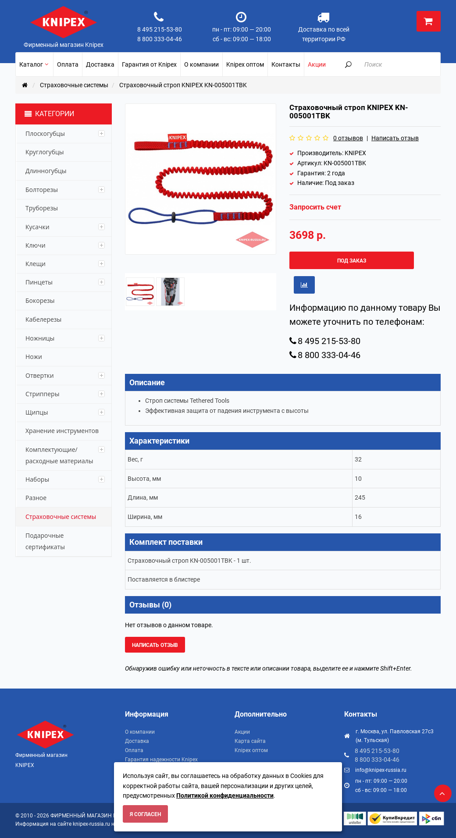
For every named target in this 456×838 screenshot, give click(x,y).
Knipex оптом (251, 750)
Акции (242, 732)
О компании (140, 732)
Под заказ (351, 261)
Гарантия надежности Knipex (161, 759)
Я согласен (145, 814)
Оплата (134, 750)
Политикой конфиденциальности (225, 795)
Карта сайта (250, 741)
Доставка (137, 741)
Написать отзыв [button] (155, 645)
